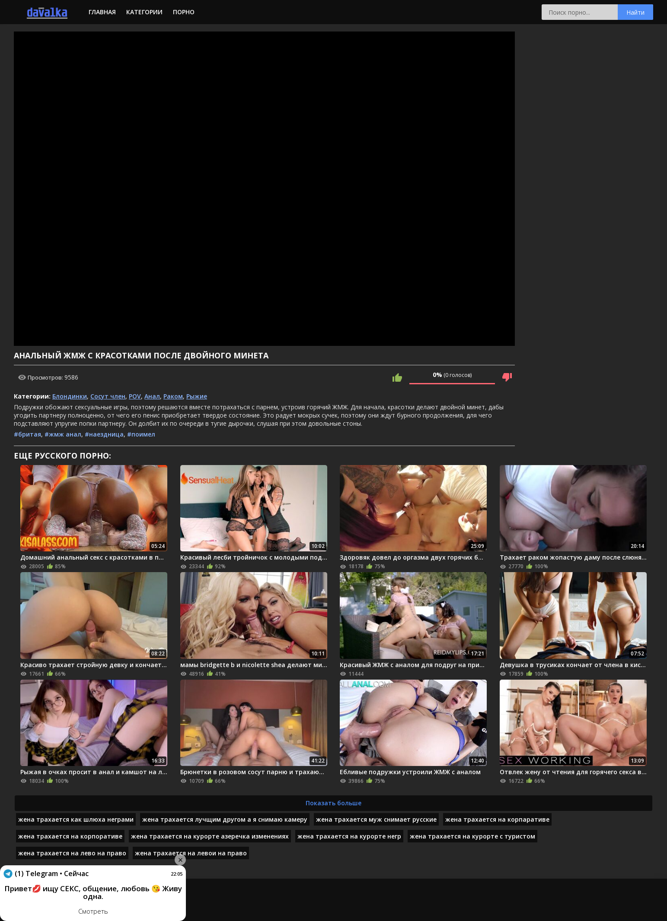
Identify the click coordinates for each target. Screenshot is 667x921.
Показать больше (333, 803)
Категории (144, 12)
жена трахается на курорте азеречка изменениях (210, 836)
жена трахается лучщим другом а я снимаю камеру (224, 819)
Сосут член (107, 396)
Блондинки (69, 396)
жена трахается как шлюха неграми (76, 819)
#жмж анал (63, 434)
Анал (152, 396)
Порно (184, 12)
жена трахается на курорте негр (349, 836)
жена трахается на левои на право (191, 853)
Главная (102, 12)
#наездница (104, 434)
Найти (635, 12)
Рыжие (196, 396)
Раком (173, 396)
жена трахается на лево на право (72, 853)
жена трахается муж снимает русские (376, 819)
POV (135, 396)
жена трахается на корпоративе (70, 836)
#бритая (27, 434)
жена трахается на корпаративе (497, 819)
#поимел (141, 434)
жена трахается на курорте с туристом (472, 836)
